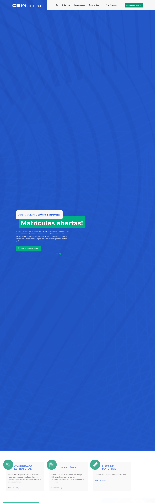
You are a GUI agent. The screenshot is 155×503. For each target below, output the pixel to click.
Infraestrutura (79, 5)
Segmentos (95, 5)
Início (56, 5)
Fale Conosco (111, 5)
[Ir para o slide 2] (60, 254)
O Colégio (66, 5)
